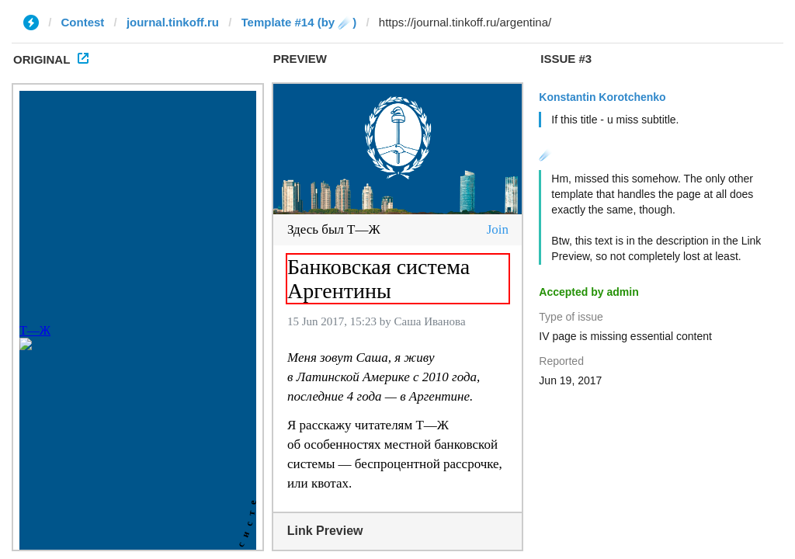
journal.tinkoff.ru (173, 22)
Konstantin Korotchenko (602, 97)
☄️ (545, 154)
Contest (83, 22)
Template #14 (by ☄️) (299, 22)
